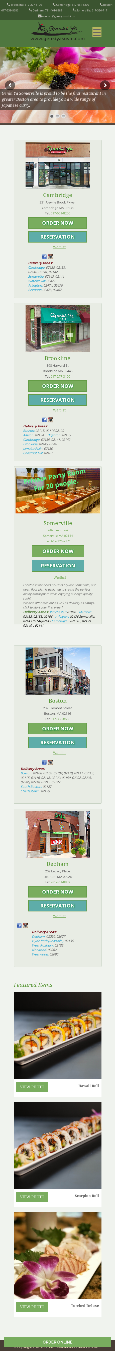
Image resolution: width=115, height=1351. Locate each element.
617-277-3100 (33, 4)
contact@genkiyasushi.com (59, 16)
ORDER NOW (57, 222)
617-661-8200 (80, 4)
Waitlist (59, 247)
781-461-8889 (53, 10)
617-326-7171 (100, 10)
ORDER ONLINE (57, 1342)
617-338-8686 (9, 10)
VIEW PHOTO (32, 1087)
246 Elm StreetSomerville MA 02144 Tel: (58, 535)
